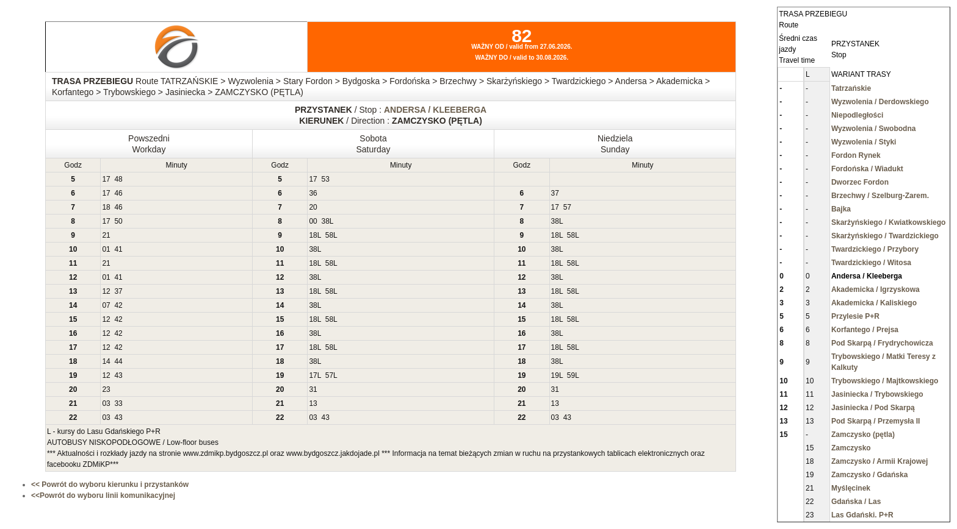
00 (313, 221)
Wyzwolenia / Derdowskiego (880, 102)
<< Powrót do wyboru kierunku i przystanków (110, 484)
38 (325, 221)
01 (106, 249)
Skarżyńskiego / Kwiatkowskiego (888, 222)
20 (313, 207)
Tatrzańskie (851, 88)
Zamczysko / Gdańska (869, 474)
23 (106, 389)
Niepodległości (857, 115)
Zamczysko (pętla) (863, 434)
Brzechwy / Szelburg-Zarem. (880, 195)
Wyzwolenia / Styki (863, 142)
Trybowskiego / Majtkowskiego (884, 381)
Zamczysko (851, 448)
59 (571, 375)
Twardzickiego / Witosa (871, 262)
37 (555, 193)
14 (106, 361)
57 (567, 207)
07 (106, 305)
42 (118, 305)
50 (118, 221)
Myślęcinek (850, 488)
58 (329, 235)
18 (106, 207)
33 (118, 403)
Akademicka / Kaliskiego (874, 303)
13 (313, 403)
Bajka (841, 209)
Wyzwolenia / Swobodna (873, 128)
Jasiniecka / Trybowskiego (877, 394)
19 (555, 375)
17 (106, 179)
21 (106, 235)
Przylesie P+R (855, 316)
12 (106, 291)
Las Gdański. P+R (862, 515)
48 (118, 179)
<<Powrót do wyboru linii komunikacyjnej (103, 495)
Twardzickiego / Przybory (875, 249)
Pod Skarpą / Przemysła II (875, 421)
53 (325, 179)
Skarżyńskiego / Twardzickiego (885, 236)
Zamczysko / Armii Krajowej (879, 461)
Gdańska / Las (856, 501)
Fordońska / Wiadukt (867, 169)
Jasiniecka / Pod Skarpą (873, 407)
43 (118, 375)
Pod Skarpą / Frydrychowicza (882, 343)
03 (106, 403)
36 (313, 193)
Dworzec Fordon (860, 182)
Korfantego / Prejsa (864, 329)
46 (118, 193)
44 (118, 361)
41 (118, 249)
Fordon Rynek (856, 155)
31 (313, 389)
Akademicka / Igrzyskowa (875, 289)
